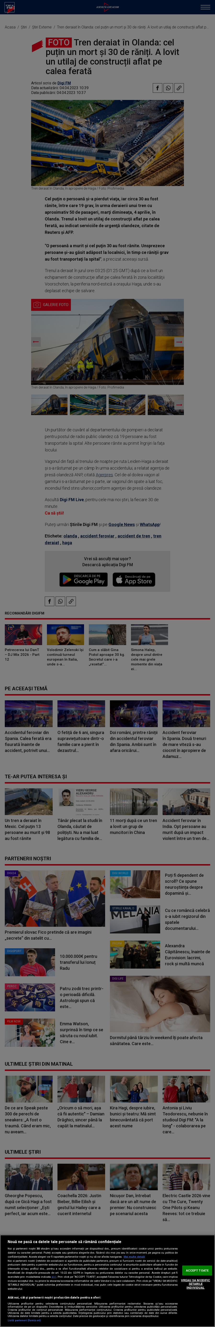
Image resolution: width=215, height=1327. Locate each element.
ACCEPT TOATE (197, 1270)
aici (53, 1276)
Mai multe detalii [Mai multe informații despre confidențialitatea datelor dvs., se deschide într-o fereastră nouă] (134, 1256)
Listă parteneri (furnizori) (24, 1320)
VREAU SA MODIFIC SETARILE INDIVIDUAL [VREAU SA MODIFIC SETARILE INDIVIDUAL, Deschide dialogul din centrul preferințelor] (195, 1283)
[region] (107, 1281)
